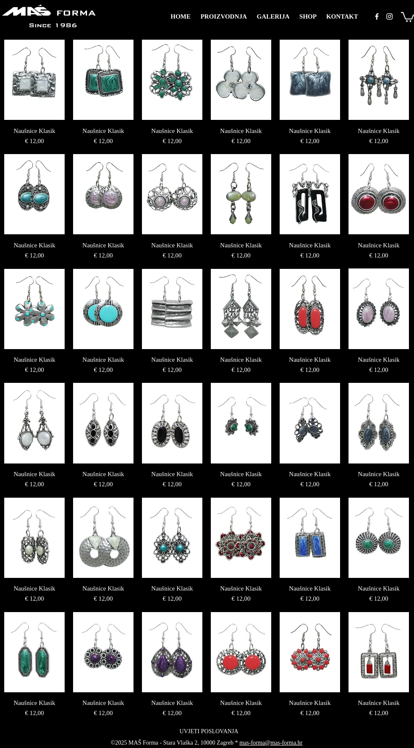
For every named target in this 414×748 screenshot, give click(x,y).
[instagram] (389, 16)
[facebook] (377, 16)
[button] (407, 16)
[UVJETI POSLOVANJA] (209, 731)
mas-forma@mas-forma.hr (271, 743)
